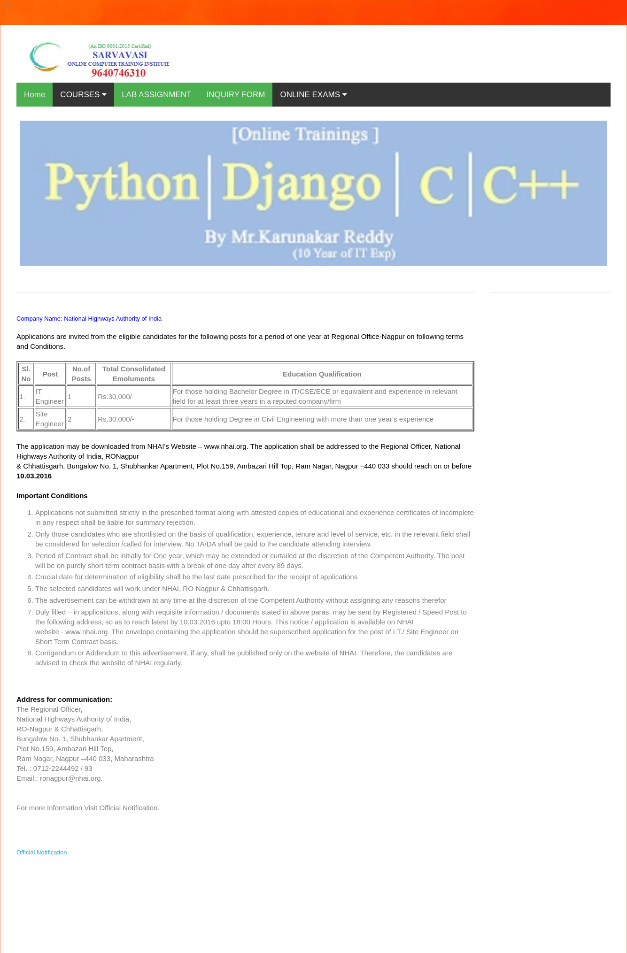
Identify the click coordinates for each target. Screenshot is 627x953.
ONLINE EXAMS (313, 94)
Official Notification (41, 852)
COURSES (83, 94)
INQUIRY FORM (235, 94)
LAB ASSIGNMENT (156, 94)
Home (34, 94)
